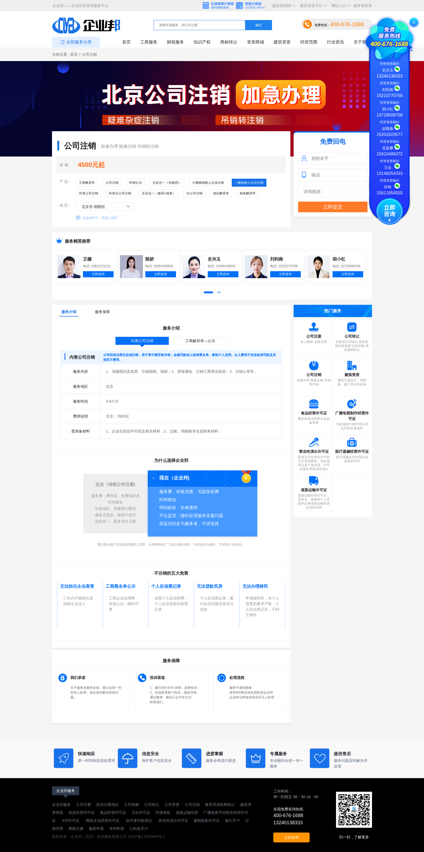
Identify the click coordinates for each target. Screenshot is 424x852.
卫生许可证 (140, 812)
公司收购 (131, 804)
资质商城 (255, 42)
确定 (258, 25)
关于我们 (362, 42)
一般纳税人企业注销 (249, 183)
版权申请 (96, 828)
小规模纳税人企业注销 (208, 183)
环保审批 (162, 812)
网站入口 (340, 7)
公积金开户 (138, 828)
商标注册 (76, 828)
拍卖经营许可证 (82, 812)
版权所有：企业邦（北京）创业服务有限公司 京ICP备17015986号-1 (108, 836)
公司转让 (151, 804)
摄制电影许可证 (207, 820)
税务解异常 (248, 193)
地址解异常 (221, 193)
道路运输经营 (187, 812)
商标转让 (228, 42)
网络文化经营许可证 (103, 820)
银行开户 (232, 820)
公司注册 (83, 804)
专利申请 (116, 828)
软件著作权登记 (139, 820)
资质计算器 (253, 6)
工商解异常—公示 (200, 341)
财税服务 (175, 42)
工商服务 (148, 42)
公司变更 (172, 804)
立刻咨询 (291, 837)
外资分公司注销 (120, 193)
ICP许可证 (71, 820)
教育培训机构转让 (220, 804)
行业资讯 (335, 42)
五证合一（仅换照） (167, 183)
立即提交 (332, 207)
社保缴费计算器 (218, 6)
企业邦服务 (65, 791)
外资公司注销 (88, 193)
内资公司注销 (142, 341)
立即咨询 (98, 274)
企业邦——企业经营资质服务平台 (81, 5)
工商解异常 (87, 183)
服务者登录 (362, 5)
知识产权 (202, 42)
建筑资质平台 (312, 7)
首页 (126, 42)
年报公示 (135, 183)
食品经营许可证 (113, 812)
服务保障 (102, 312)
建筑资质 (282, 42)
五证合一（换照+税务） (159, 193)
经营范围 (308, 42)
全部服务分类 (79, 42)
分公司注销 (194, 193)
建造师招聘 (282, 7)
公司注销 (112, 183)
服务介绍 (68, 312)
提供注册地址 (107, 804)
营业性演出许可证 (172, 820)
